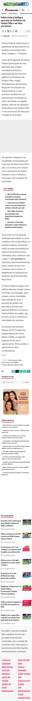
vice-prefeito (17, 258)
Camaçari (6, 660)
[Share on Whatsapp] (11, 31)
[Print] (16, 31)
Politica (25, 537)
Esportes (26, 524)
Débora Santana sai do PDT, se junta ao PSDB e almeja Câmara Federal (11, 536)
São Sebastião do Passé (24, 691)
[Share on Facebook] (5, 31)
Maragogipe (7, 690)
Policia (25, 548)
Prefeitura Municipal (7, 365)
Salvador (16, 365)
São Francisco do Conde (24, 680)
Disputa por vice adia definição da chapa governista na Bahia (8, 575)
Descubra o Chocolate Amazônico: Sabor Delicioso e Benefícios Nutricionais (16, 224)
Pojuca (21, 666)
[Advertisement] (16, 136)
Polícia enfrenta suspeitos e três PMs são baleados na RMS (11, 604)
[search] (19, 10)
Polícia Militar (14, 362)
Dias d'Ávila (7, 666)
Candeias (6, 663)
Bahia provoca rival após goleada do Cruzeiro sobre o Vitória (10, 562)
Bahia (10, 360)
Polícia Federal (6, 362)
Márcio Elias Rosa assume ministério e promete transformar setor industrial (15, 196)
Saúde (21, 365)
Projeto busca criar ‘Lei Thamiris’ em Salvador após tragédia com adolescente (11, 549)
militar (20, 360)
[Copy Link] (13, 31)
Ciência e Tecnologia (26, 589)
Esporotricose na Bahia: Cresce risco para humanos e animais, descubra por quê (15, 205)
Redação (7, 36)
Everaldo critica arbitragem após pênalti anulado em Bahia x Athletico (11, 523)
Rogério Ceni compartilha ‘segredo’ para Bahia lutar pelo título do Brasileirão (10, 617)
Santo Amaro (24, 673)
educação (15, 360)
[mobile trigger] (3, 10)
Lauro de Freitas (25, 601)
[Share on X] (8, 31)
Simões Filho (24, 697)
